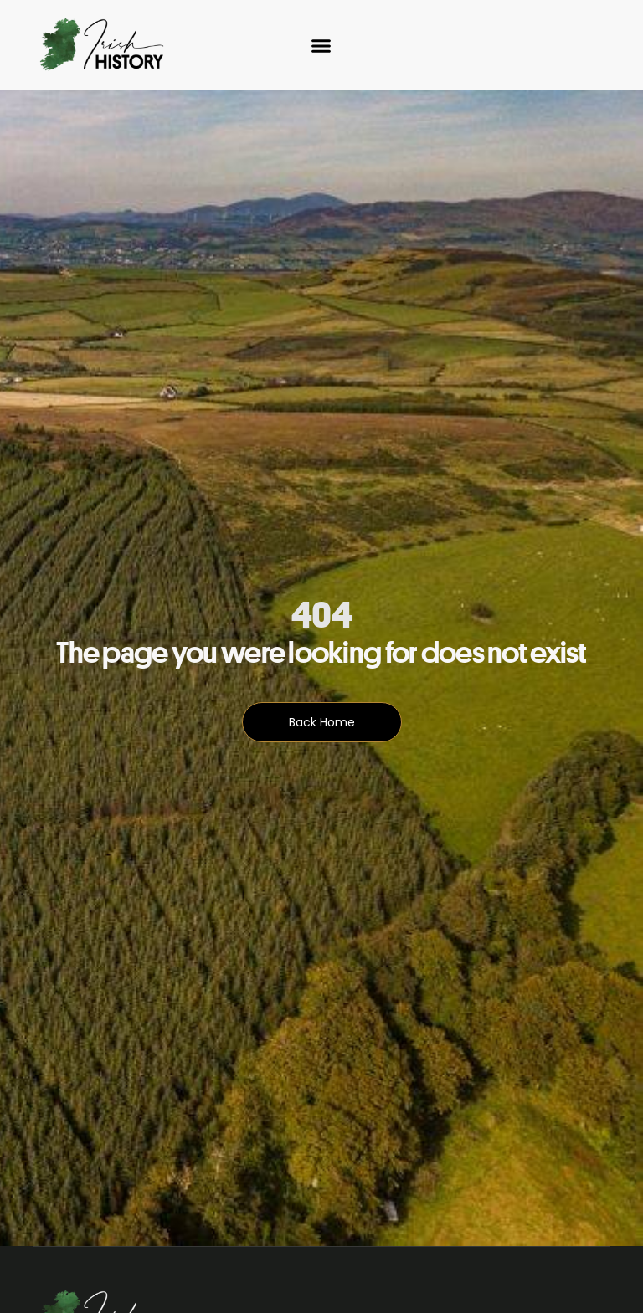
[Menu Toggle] (321, 45)
